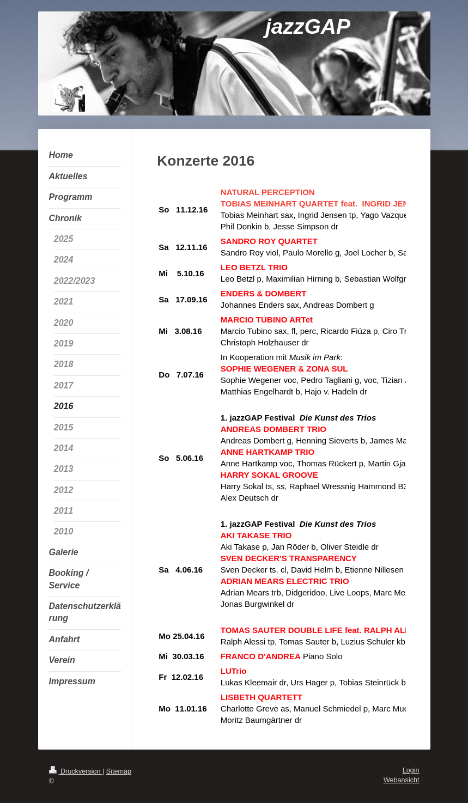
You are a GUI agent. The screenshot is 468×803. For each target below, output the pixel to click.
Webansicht (402, 780)
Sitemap (118, 771)
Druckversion (75, 771)
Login (411, 770)
